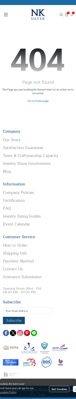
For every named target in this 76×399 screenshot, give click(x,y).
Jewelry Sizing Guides (22, 216)
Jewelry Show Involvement (27, 163)
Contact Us (13, 269)
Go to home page (38, 100)
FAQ (7, 208)
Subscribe (14, 320)
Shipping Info (15, 253)
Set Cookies (59, 389)
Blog (7, 171)
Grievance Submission (22, 277)
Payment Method (18, 261)
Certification (14, 200)
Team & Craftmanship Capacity (30, 155)
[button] (61, 14)
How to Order (15, 245)
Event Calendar (16, 224)
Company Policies (18, 192)
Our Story (12, 140)
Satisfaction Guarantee (23, 148)
